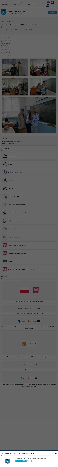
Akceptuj (29, 460)
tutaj (45, 458)
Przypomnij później (20, 460)
